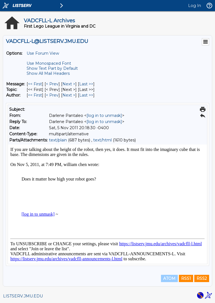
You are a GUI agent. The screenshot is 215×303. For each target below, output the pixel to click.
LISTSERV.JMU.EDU (23, 296)
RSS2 (202, 278)
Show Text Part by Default (52, 68)
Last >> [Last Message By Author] (86, 95)
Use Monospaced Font (49, 63)
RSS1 (186, 278)
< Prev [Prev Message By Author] (52, 95)
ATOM (169, 278)
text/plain (58, 140)
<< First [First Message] (35, 83)
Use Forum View (43, 53)
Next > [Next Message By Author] (68, 95)
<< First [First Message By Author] (35, 95)
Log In (194, 5)
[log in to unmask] (104, 115)
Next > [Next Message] (68, 83)
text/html (102, 140)
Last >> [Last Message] (86, 83)
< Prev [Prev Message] (52, 83)
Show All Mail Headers (48, 73)
